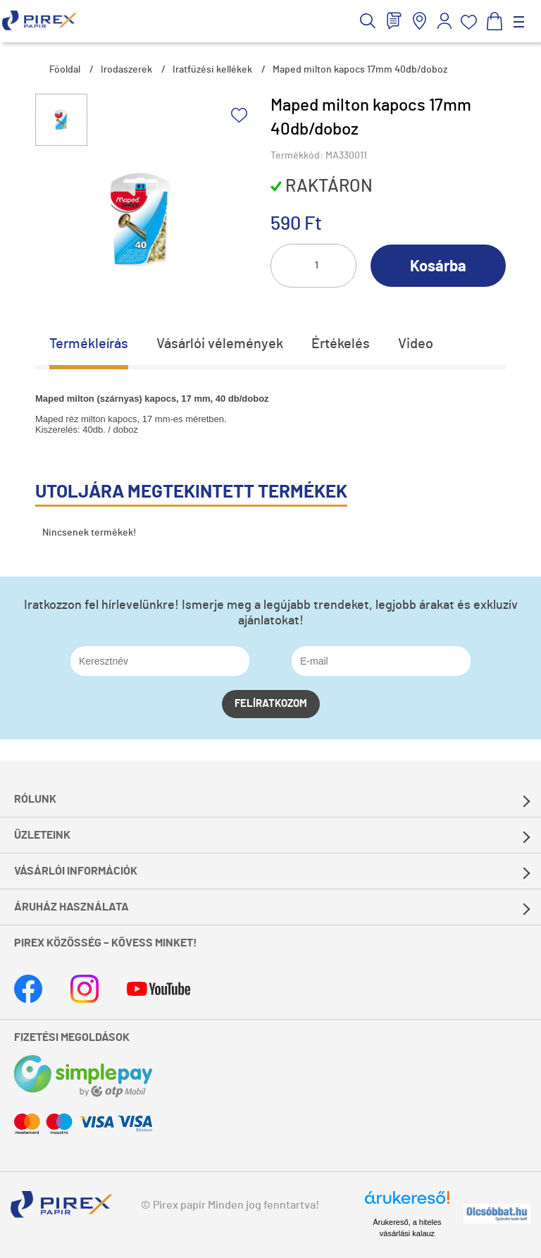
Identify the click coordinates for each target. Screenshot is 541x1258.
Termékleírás (88, 344)
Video (415, 344)
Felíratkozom (271, 703)
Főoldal (64, 70)
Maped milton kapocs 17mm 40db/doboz (360, 70)
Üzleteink (42, 835)
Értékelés (340, 344)
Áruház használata (71, 907)
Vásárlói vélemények (219, 344)
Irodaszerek (126, 70)
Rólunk (35, 799)
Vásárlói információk (75, 871)
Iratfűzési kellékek (212, 70)
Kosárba (438, 266)
